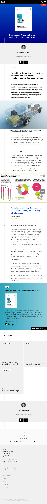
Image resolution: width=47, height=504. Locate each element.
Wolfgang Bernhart (23, 52)
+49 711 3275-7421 (23, 58)
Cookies (6, 488)
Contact (6, 491)
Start (23, 432)
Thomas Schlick (23, 410)
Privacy (5, 484)
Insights (23, 435)
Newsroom (6, 475)
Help (4, 481)
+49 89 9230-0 (11, 459)
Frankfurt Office (20, 414)
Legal (5, 478)
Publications (23, 438)
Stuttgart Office (20, 56)
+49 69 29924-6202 (23, 416)
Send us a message (13, 463)
